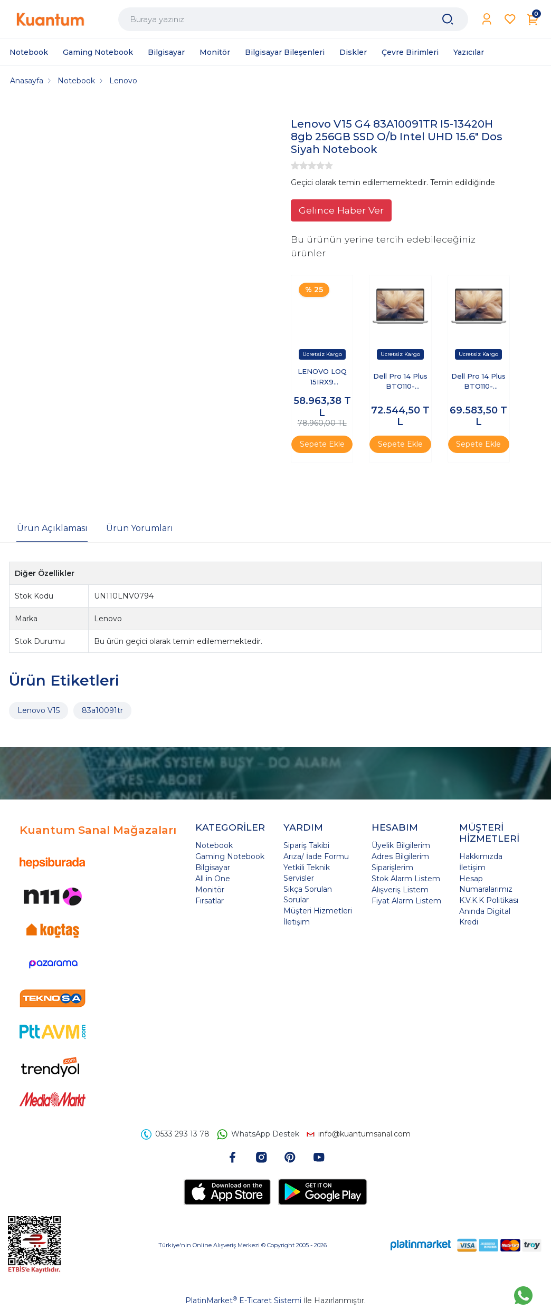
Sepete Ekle (322, 444)
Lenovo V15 (38, 710)
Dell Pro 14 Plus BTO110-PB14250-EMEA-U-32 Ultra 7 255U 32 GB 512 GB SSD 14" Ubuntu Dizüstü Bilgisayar (478, 382)
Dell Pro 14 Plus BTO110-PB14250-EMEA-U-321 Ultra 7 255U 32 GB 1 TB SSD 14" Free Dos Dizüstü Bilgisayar (400, 382)
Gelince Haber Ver (341, 210)
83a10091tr (102, 710)
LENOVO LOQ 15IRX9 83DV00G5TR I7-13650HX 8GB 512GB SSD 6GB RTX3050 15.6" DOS (322, 377)
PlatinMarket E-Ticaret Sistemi (243, 1300)
